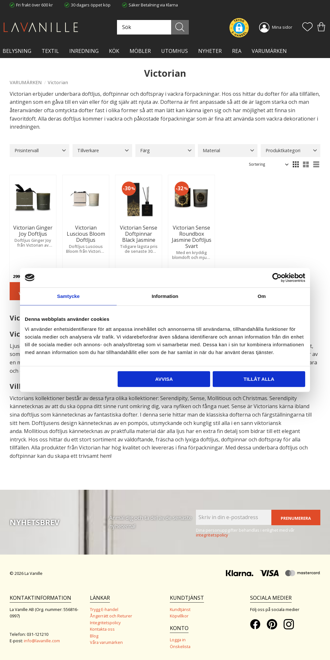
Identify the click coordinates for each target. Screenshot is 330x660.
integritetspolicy (212, 535)
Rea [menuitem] (236, 50)
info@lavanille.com (42, 641)
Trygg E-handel (104, 609)
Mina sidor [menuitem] (282, 27)
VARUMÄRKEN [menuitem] (269, 50)
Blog (94, 636)
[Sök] (180, 27)
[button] (307, 27)
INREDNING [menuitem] (84, 50)
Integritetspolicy (105, 623)
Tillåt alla (259, 379)
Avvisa (164, 379)
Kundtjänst (180, 609)
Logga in (178, 640)
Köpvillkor (179, 616)
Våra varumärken (106, 642)
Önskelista (180, 646)
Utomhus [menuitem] (174, 50)
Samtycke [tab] (68, 296)
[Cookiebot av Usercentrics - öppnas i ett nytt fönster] (277, 277)
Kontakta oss (102, 629)
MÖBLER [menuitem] (140, 50)
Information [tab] (165, 296)
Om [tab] (261, 296)
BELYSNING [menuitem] (17, 50)
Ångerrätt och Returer (111, 616)
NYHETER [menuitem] (210, 50)
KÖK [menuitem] (114, 50)
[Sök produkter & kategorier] (152, 27)
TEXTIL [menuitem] (50, 50)
